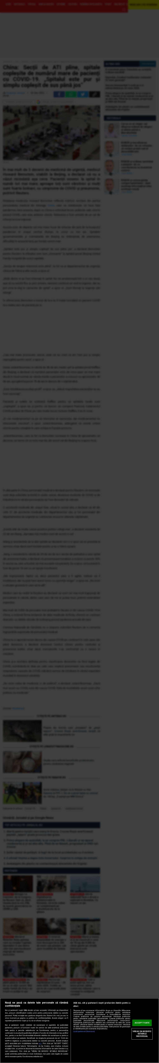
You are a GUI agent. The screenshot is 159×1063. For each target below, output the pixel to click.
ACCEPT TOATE (142, 1023)
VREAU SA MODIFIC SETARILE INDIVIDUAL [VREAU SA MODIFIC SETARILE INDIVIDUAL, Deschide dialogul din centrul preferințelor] (142, 1033)
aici (40, 1043)
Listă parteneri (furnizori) (84, 1031)
